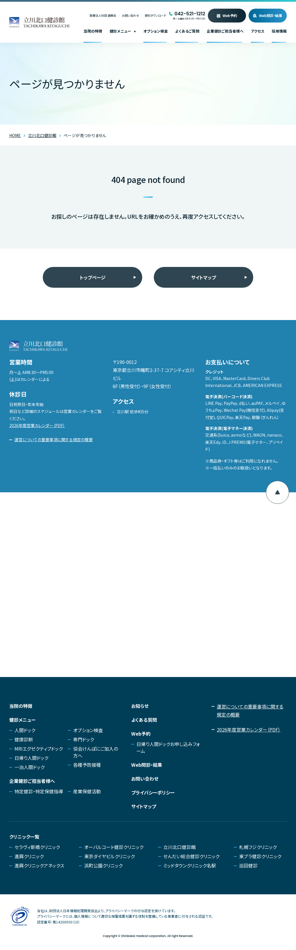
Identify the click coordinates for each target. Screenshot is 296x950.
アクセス (257, 31)
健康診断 (23, 739)
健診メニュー (123, 31)
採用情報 (279, 31)
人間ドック (24, 730)
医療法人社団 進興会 (103, 15)
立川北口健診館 (179, 847)
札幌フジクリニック (258, 847)
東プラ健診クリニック (260, 856)
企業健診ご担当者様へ (225, 31)
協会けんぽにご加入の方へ (95, 752)
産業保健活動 (87, 791)
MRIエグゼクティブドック (38, 748)
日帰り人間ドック (31, 757)
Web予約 (230, 15)
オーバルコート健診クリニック (113, 847)
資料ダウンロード (155, 15)
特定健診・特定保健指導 (38, 791)
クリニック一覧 (24, 836)
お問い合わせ (130, 15)
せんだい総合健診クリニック (191, 856)
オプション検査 (155, 31)
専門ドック (83, 739)
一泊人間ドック (29, 767)
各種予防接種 (87, 764)
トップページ (93, 277)
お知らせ (140, 705)
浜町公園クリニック (103, 865)
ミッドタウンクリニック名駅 (189, 865)
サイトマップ (203, 277)
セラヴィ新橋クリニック (37, 847)
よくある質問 (144, 719)
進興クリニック (29, 856)
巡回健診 (248, 865)
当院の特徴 (93, 31)
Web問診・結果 (270, 15)
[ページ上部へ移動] (277, 492)
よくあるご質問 (187, 31)
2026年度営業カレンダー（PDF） (37, 425)
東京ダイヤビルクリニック (109, 856)
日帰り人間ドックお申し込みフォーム (168, 747)
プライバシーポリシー (153, 792)
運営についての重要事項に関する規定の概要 (53, 439)
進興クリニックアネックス (39, 865)
